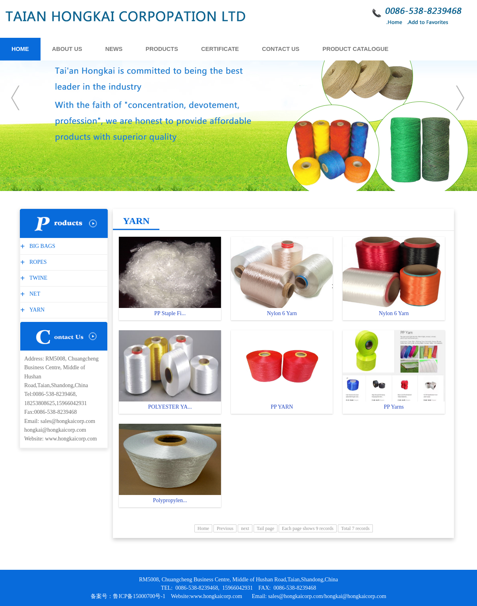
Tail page (265, 528)
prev (16, 98)
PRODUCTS (161, 49)
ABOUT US (67, 49)
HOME (20, 49)
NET (33, 294)
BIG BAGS (41, 246)
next (461, 98)
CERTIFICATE (220, 49)
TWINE (37, 278)
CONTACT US (280, 49)
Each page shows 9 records (308, 528)
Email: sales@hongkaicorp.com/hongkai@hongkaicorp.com (319, 596)
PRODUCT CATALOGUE (355, 49)
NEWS (114, 49)
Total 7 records (355, 528)
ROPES (37, 262)
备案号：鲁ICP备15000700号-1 (128, 596)
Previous (225, 528)
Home (203, 528)
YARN (36, 310)
